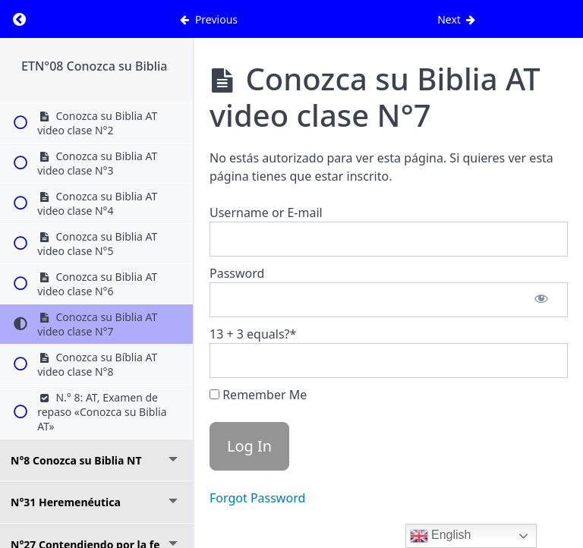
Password (237, 273)
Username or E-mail (266, 212)
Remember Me (258, 394)
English (440, 536)
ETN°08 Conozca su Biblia (94, 66)
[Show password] (541, 299)
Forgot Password (257, 498)
